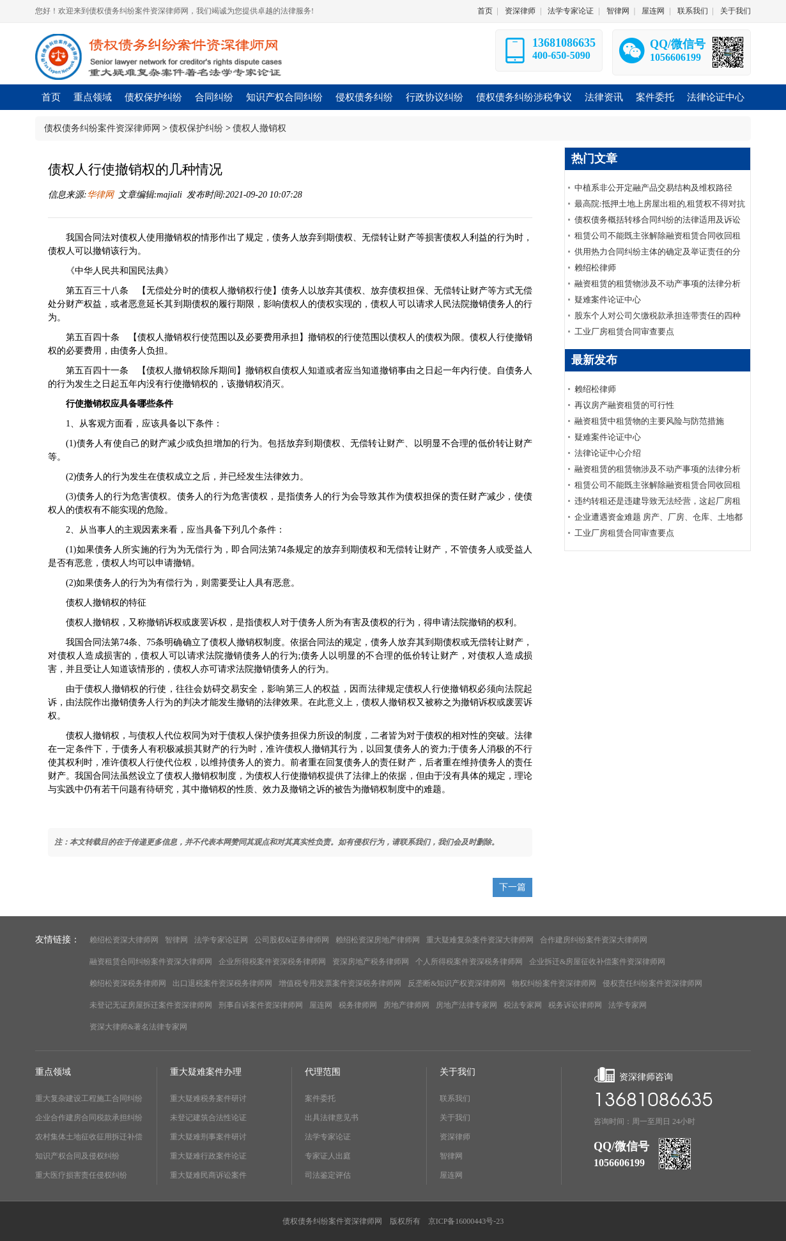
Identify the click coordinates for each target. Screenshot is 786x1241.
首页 (485, 10)
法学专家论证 (571, 10)
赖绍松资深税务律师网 (127, 983)
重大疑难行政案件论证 (208, 1155)
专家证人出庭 (328, 1155)
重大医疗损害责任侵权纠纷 (81, 1175)
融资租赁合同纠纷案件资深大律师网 (150, 961)
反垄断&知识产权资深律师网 (456, 983)
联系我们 (692, 10)
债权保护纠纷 (196, 128)
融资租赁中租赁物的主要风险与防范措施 (649, 421)
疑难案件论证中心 (607, 299)
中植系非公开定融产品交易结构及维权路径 (653, 187)
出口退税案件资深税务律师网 (222, 983)
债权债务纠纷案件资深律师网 (102, 128)
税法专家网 (523, 1005)
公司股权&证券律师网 (291, 939)
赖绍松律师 (595, 267)
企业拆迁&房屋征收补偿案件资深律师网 (597, 961)
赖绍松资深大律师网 (123, 939)
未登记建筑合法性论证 (208, 1117)
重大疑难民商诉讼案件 (208, 1175)
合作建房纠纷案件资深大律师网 (593, 939)
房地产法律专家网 (466, 1005)
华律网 (100, 194)
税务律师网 (358, 1005)
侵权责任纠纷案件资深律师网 (652, 983)
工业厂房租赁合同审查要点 (624, 331)
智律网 (617, 10)
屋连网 (653, 10)
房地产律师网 (406, 1005)
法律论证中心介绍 (607, 453)
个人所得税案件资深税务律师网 (469, 961)
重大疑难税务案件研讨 (208, 1098)
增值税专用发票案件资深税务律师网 (340, 983)
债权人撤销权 (259, 128)
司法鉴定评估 (328, 1175)
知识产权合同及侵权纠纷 (77, 1155)
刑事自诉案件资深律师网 (261, 1005)
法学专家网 (627, 1005)
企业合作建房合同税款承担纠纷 (89, 1117)
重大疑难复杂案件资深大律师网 (480, 939)
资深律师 (520, 10)
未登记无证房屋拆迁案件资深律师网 (150, 1005)
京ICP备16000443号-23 (466, 1221)
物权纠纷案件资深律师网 (554, 983)
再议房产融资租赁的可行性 (624, 405)
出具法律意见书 (331, 1117)
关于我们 (735, 10)
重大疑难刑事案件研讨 (208, 1136)
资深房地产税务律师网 (370, 961)
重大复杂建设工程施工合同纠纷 (89, 1098)
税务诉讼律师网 (575, 1005)
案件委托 (320, 1098)
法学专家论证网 (221, 939)
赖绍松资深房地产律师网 (377, 939)
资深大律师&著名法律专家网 (138, 1026)
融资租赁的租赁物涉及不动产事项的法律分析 (657, 283)
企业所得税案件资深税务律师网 (272, 961)
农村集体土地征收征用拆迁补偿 (89, 1136)
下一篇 (512, 887)
